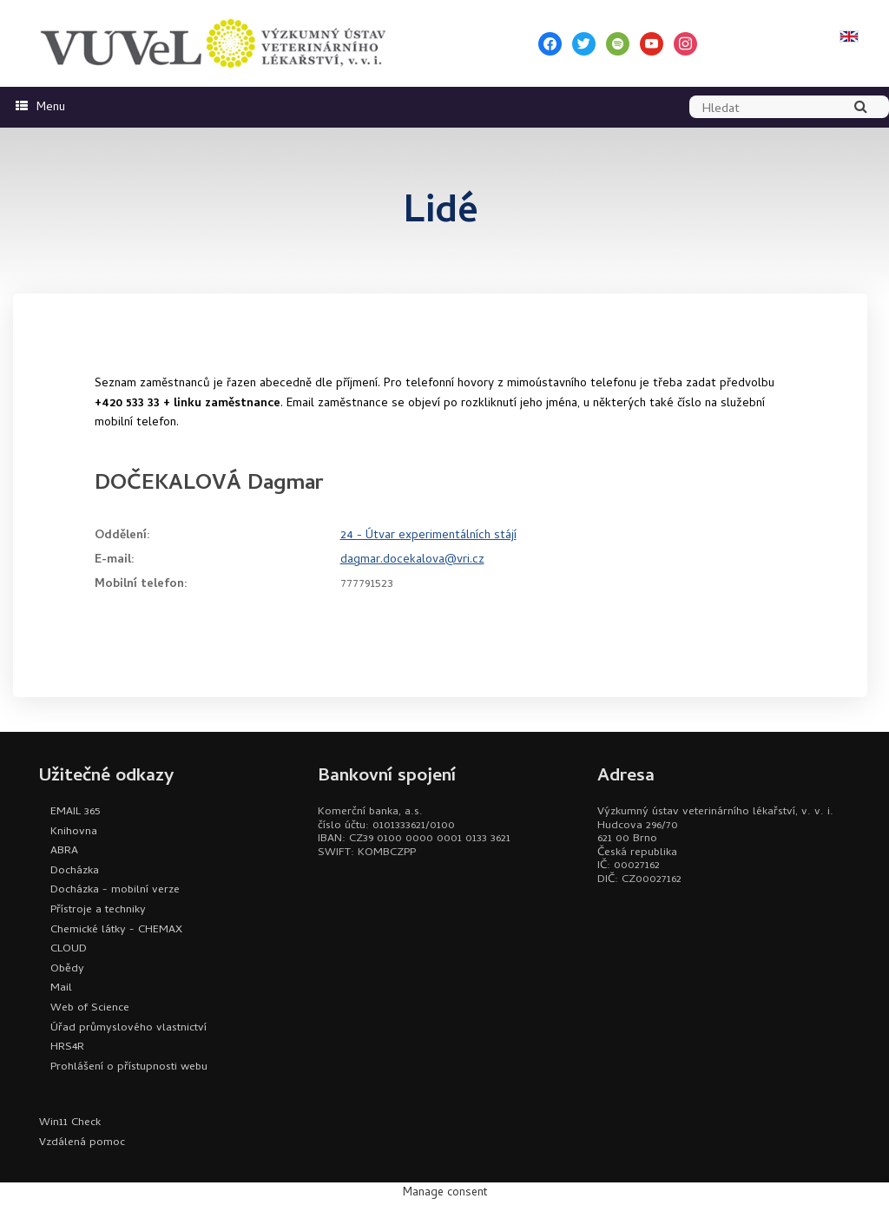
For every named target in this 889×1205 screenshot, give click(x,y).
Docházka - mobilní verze (115, 890)
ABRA (64, 851)
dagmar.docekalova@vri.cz (412, 560)
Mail (61, 988)
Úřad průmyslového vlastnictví (128, 1028)
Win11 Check (70, 1123)
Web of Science (89, 1008)
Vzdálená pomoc (82, 1143)
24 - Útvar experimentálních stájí (428, 536)
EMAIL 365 (75, 812)
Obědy (67, 969)
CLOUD (68, 949)
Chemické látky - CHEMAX (116, 930)
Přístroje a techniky (98, 910)
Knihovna (73, 832)
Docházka (74, 871)
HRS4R (67, 1047)
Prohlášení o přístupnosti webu (128, 1067)
